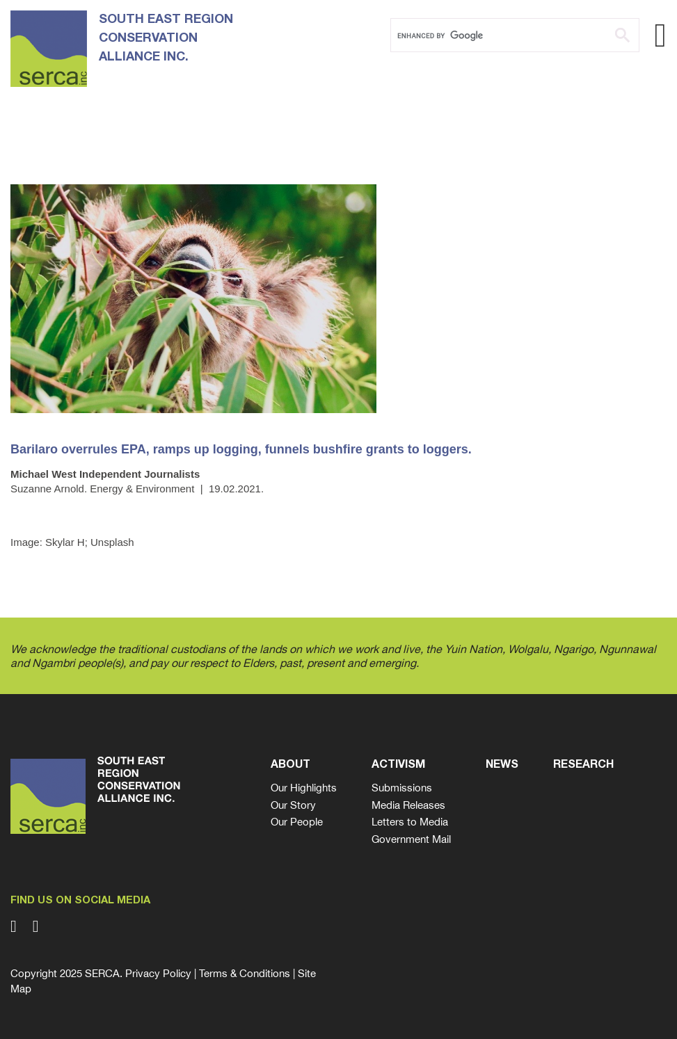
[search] (497, 35)
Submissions (402, 788)
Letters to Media (410, 822)
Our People (297, 822)
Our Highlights (304, 788)
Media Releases (408, 805)
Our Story (293, 805)
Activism (398, 765)
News (502, 765)
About (290, 765)
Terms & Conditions (244, 973)
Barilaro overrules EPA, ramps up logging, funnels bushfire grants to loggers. (241, 449)
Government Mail (411, 839)
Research (583, 765)
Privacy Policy (158, 973)
